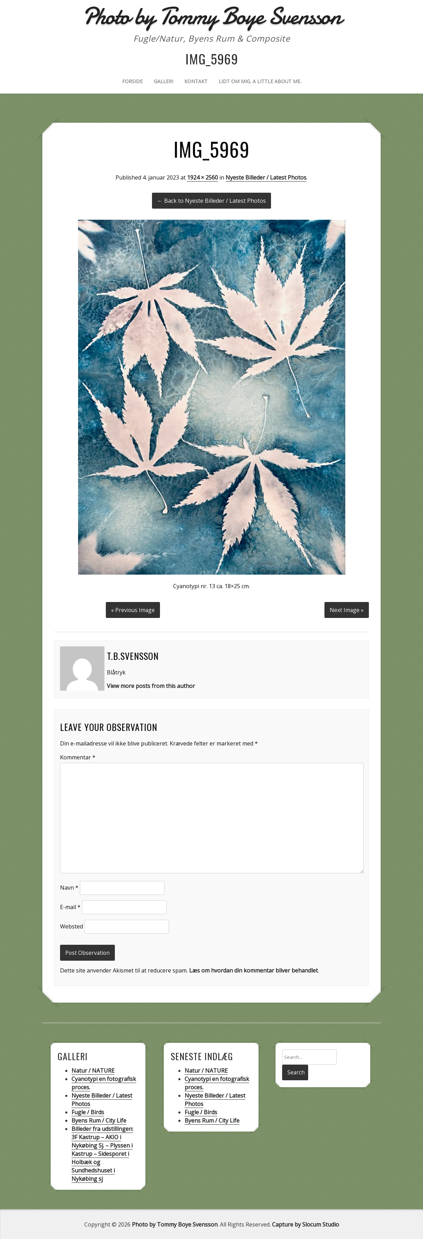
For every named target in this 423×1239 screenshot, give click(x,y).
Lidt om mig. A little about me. (260, 81)
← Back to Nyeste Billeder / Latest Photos (211, 200)
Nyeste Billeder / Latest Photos (266, 177)
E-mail (70, 906)
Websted (71, 926)
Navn (69, 887)
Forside (132, 81)
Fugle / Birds (87, 1111)
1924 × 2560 (202, 177)
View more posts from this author (151, 685)
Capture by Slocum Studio (305, 1224)
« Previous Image (132, 609)
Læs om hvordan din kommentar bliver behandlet (253, 970)
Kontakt (196, 81)
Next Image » (346, 609)
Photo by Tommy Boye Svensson (175, 1224)
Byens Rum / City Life (98, 1120)
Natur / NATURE (93, 1070)
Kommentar (77, 756)
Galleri (163, 81)
